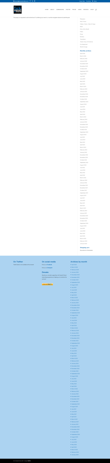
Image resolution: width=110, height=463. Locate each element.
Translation (83, 39)
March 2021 (83, 208)
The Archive (88, 1)
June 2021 (82, 200)
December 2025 (84, 63)
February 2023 (83, 150)
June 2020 (82, 231)
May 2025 (82, 81)
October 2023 (83, 129)
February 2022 (83, 180)
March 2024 (83, 117)
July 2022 (82, 167)
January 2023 (83, 152)
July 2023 (82, 137)
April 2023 (82, 144)
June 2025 (82, 79)
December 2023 (84, 124)
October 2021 (83, 190)
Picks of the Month (84, 29)
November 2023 (84, 127)
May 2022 (82, 172)
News (81, 26)
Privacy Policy (82, 1)
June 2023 (82, 139)
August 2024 (83, 104)
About (52, 9)
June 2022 (82, 170)
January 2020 (83, 243)
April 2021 (82, 205)
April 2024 (82, 114)
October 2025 (83, 68)
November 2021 (84, 188)
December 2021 (84, 185)
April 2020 (82, 236)
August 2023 (83, 134)
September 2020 (84, 223)
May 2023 (82, 142)
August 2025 (83, 73)
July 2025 (82, 76)
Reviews (85, 9)
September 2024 (84, 101)
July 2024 (82, 106)
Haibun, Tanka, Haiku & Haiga (87, 24)
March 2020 (83, 238)
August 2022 (83, 165)
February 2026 (83, 58)
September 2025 (84, 71)
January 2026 (83, 61)
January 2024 (83, 122)
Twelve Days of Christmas (86, 41)
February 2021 (83, 210)
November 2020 (84, 218)
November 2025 (84, 66)
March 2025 (83, 86)
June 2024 (82, 109)
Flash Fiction (83, 21)
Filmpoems (82, 19)
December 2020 (84, 215)
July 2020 (82, 228)
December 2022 (84, 155)
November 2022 (84, 157)
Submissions (60, 9)
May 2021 (82, 203)
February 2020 (83, 241)
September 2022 (84, 162)
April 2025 (82, 84)
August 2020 (83, 226)
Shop (92, 9)
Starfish (29, 460)
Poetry (68, 9)
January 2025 (83, 91)
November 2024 (84, 96)
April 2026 (82, 53)
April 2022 (82, 175)
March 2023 (83, 147)
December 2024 (84, 94)
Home (46, 9)
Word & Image (83, 47)
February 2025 (83, 89)
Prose (74, 9)
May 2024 (82, 112)
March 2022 (83, 177)
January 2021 (83, 213)
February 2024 (83, 119)
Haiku (79, 9)
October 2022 (83, 160)
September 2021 (84, 193)
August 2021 (83, 195)
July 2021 (82, 198)
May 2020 (82, 233)
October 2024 (83, 99)
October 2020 (83, 220)
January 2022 (83, 182)
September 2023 (84, 132)
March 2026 (83, 56)
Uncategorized (83, 44)
